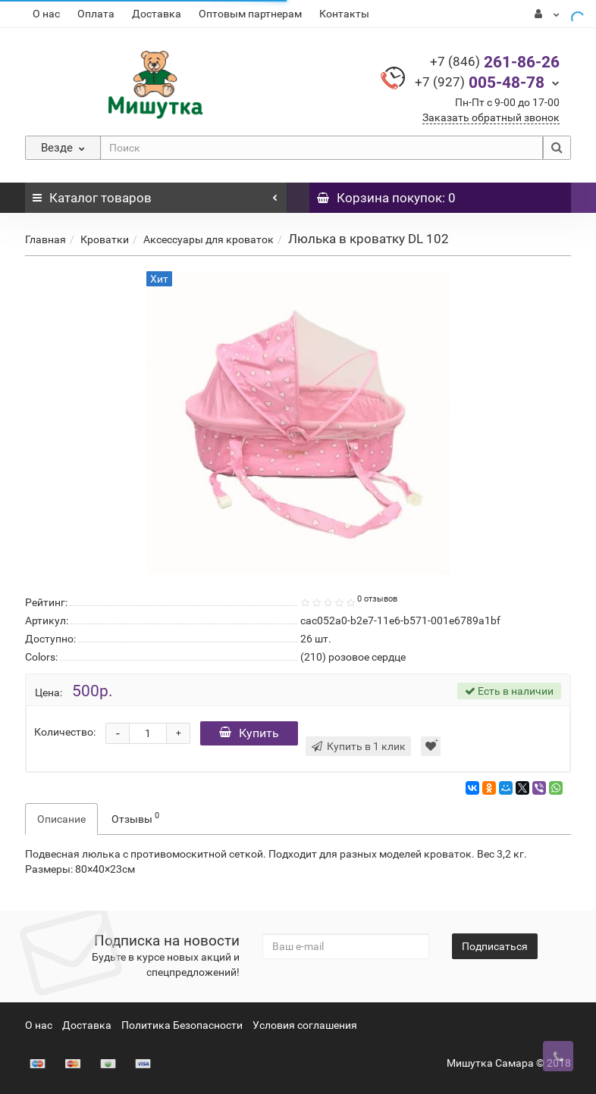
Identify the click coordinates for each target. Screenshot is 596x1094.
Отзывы (135, 817)
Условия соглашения (305, 1025)
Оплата (95, 14)
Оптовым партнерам (250, 14)
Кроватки (104, 239)
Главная (45, 239)
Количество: (65, 732)
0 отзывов (377, 599)
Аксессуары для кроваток (208, 239)
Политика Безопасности (182, 1025)
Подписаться (495, 946)
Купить (249, 733)
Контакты (344, 14)
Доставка (156, 14)
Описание (61, 819)
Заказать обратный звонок (491, 117)
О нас (46, 14)
